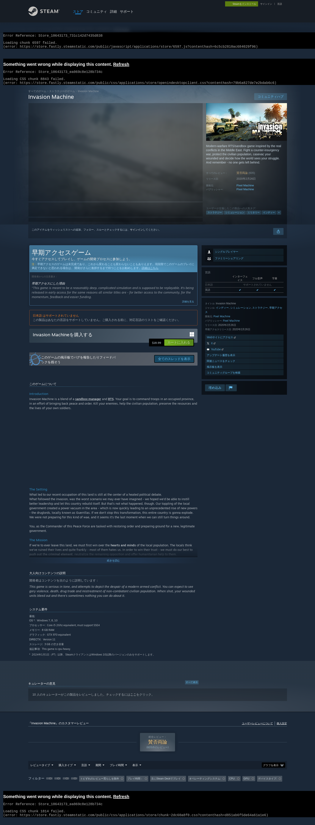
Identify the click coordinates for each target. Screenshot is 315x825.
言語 (279, 3)
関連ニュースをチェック (221, 366)
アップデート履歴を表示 (221, 360)
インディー (269, 217)
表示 (135, 770)
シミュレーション (234, 217)
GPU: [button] (246, 783)
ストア (78, 11)
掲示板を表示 (214, 372)
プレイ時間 (117, 770)
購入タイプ (66, 770)
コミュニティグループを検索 (223, 377)
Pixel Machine (245, 190)
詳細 (113, 11)
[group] (157, 784)
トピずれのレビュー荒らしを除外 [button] (99, 783)
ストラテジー (215, 217)
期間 (98, 770)
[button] (179, 347)
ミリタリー (254, 217)
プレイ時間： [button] (135, 783)
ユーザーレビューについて (257, 728)
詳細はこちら (150, 273)
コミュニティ (96, 11)
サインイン (266, 3)
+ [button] (279, 217)
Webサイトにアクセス (222, 342)
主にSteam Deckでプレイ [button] (166, 783)
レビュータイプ (40, 770)
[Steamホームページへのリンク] (47, 15)
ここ (133, 699)
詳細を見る (188, 306)
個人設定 (282, 728)
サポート (127, 11)
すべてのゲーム (37, 96)
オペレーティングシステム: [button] (205, 783)
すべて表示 (192, 687)
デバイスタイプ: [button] (267, 783)
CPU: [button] (232, 783)
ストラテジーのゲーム (62, 96)
